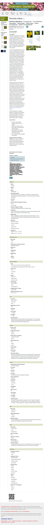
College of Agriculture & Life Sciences (30, 521)
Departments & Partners (16, 521)
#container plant (17, 173)
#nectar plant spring (18, 170)
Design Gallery (13, 13)
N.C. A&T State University (15, 506)
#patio (16, 174)
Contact (25, 13)
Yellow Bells (21, 23)
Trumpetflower (37, 21)
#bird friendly (11, 172)
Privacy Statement (25, 511)
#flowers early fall (16, 172)
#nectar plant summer (12, 170)
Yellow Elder (29, 23)
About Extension (4, 521)
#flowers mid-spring (12, 174)
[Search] (33, 13)
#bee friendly (20, 172)
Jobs (10, 521)
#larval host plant (12, 169)
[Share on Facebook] (5, 51)
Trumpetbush (27, 21)
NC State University (5, 506)
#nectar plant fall (17, 169)
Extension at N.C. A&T (5, 522)
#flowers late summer (19, 171)
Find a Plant (7, 13)
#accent (11, 175)
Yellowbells (12, 23)
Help (17, 13)
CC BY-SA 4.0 (30, 41)
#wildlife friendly (20, 174)
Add (11, 177)
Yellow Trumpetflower (25, 25)
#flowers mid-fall (12, 173)
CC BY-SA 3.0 (38, 38)
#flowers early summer (13, 171)
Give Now (21, 13)
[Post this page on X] (2, 51)
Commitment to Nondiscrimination (11, 511)
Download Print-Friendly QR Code (15, 500)
